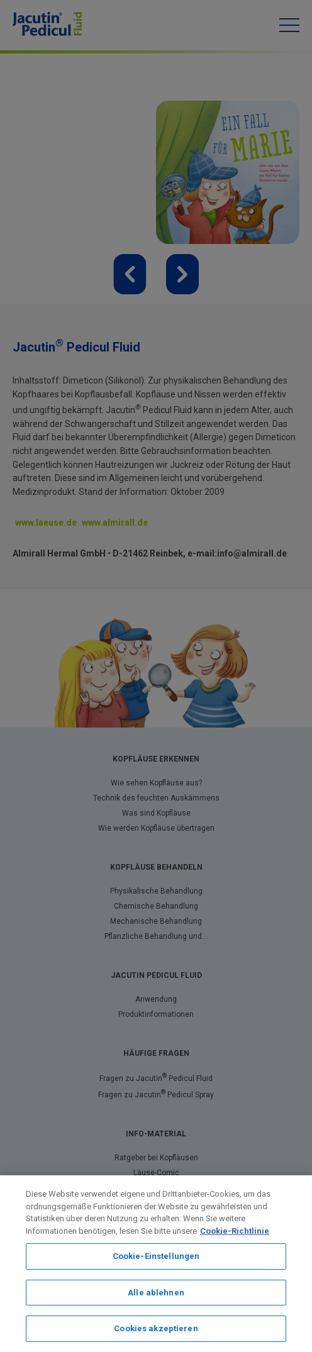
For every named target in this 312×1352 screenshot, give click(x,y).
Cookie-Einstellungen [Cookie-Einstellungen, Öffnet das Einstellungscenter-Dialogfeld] (156, 1256)
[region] (156, 1263)
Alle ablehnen (156, 1292)
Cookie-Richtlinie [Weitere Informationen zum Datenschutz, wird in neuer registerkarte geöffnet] (234, 1231)
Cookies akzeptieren (156, 1328)
